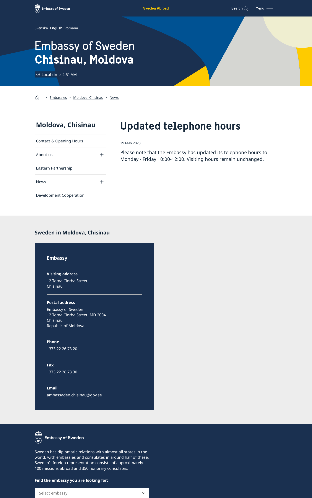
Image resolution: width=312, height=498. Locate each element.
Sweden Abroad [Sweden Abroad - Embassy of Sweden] (156, 8)
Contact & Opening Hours (59, 140)
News (114, 97)
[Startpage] (39, 97)
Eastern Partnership (54, 168)
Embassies (58, 97)
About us (44, 154)
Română (71, 28)
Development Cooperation (60, 195)
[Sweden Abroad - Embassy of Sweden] (56, 8)
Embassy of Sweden (85, 52)
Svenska (41, 28)
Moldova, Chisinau (88, 97)
